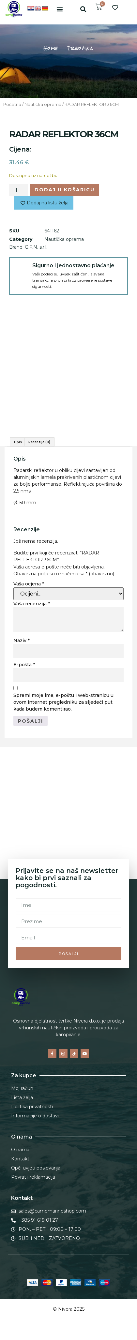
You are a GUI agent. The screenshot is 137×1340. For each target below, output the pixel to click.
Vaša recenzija (31, 604)
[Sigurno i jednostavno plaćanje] (20, 268)
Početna (12, 104)
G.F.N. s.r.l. (36, 247)
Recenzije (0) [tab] (39, 442)
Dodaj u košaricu (65, 190)
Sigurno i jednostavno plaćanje (73, 265)
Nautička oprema (42, 104)
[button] (60, 9)
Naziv (21, 640)
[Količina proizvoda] (18, 190)
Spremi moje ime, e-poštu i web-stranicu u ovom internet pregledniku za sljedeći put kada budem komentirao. (63, 702)
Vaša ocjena (28, 584)
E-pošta (24, 665)
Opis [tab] (18, 442)
